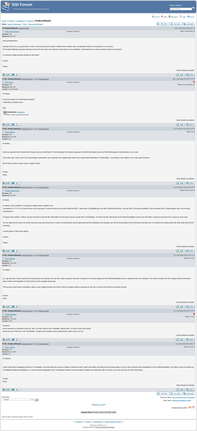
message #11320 (27, 311)
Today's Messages (14, 24)
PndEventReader (11, 28)
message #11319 (27, 255)
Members (173, 17)
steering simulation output (181, 400)
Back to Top (98, 405)
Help (164, 17)
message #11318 (27, 187)
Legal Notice (97, 422)
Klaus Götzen (10, 132)
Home (190, 17)
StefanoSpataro (11, 314)
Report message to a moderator (185, 70)
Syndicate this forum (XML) (179, 407)
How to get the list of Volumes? (183, 397)
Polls (25, 24)
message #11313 (24, 28)
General (30, 21)
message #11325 (27, 344)
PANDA (11, 21)
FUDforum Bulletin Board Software (105, 427)
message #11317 (27, 129)
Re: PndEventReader (13, 79)
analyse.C (21, 112)
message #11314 (27, 79)
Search (156, 17)
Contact (79, 422)
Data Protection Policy (113, 422)
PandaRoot (20, 21)
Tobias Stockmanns (12, 32)
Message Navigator (36, 24)
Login (182, 17)
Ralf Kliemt (9, 82)
